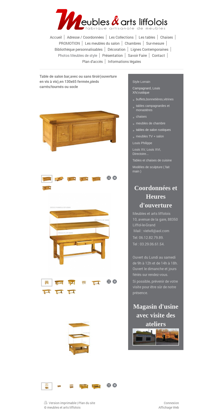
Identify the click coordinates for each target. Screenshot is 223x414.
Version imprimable (60, 403)
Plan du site (86, 403)
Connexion (171, 403)
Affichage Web (168, 407)
